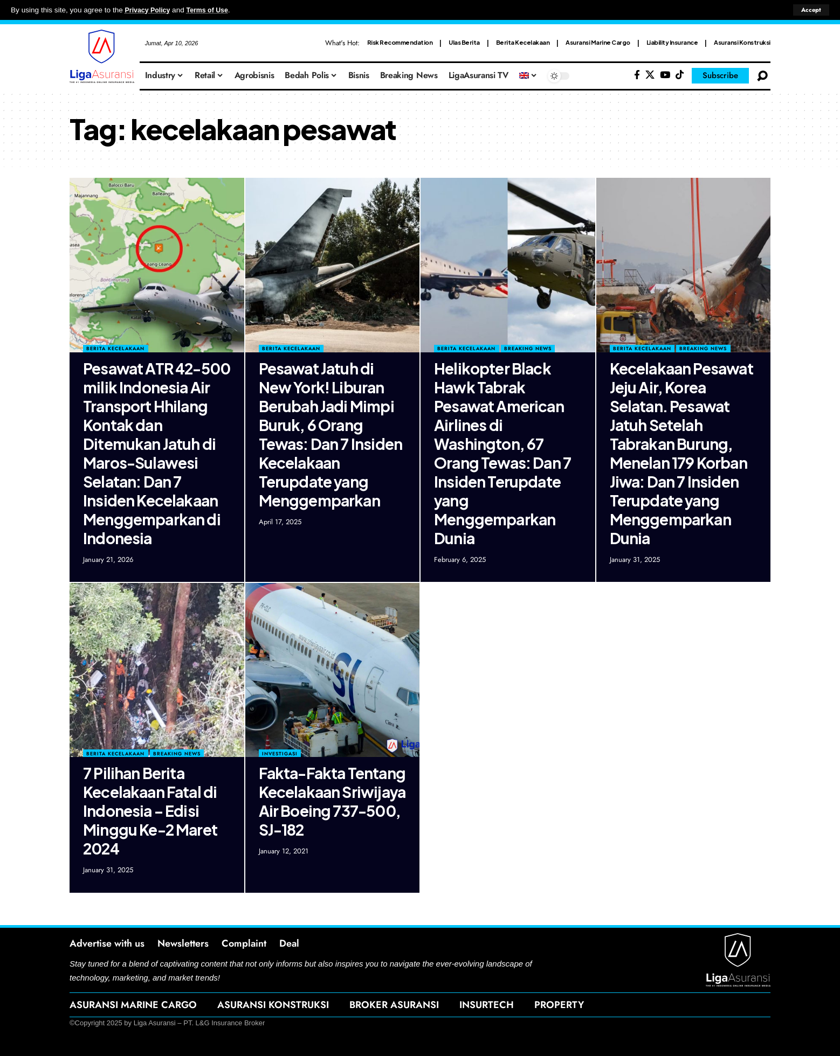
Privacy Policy (150, 10)
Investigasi (280, 753)
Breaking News (528, 348)
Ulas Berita (464, 42)
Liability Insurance (672, 42)
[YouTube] (665, 75)
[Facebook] (637, 75)
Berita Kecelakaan (523, 42)
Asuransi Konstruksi (742, 42)
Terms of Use (214, 10)
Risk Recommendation (400, 42)
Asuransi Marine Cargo (598, 42)
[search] (762, 76)
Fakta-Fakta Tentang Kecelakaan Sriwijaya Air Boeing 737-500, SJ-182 (332, 801)
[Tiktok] (679, 75)
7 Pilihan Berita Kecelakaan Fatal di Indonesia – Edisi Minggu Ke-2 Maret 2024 (150, 810)
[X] (650, 75)
